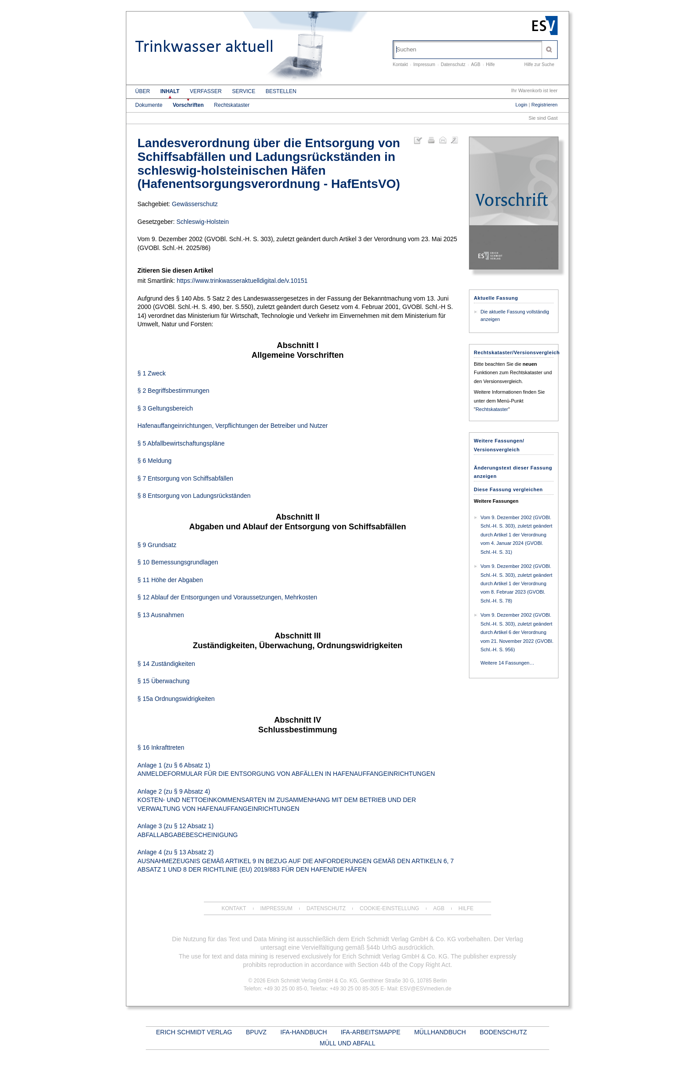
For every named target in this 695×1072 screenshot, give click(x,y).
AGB (475, 64)
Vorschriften (188, 105)
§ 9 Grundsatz (156, 544)
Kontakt (400, 64)
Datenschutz (453, 64)
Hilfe (490, 64)
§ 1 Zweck (151, 373)
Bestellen (281, 91)
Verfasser (206, 91)
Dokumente (148, 105)
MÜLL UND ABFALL (347, 1043)
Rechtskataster (232, 105)
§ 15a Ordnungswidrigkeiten (176, 698)
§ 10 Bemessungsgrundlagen (177, 562)
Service (243, 91)
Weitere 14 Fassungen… (507, 662)
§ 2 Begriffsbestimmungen (173, 390)
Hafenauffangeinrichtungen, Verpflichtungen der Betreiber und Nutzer (232, 425)
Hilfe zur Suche (539, 64)
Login (521, 104)
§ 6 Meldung (154, 460)
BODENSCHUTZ (503, 1032)
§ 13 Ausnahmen (160, 614)
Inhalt (170, 91)
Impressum (424, 64)
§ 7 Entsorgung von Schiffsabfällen (185, 478)
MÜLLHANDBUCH (440, 1032)
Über (142, 91)
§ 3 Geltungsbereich (165, 408)
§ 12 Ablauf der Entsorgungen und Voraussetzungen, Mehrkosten (227, 597)
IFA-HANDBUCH (304, 1032)
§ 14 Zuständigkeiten (166, 663)
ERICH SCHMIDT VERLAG (194, 1032)
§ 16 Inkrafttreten (160, 747)
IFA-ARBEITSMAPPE (371, 1032)
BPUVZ (256, 1032)
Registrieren (544, 104)
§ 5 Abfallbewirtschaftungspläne (181, 443)
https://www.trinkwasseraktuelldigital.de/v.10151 (242, 280)
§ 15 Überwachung (163, 681)
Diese (508, 489)
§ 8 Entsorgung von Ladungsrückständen (193, 495)
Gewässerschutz (195, 203)
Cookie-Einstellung (389, 908)
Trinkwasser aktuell (204, 46)
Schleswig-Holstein (202, 221)
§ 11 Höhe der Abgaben (170, 579)
